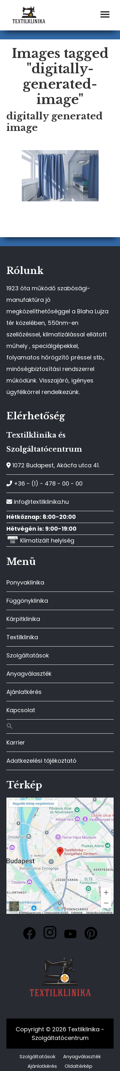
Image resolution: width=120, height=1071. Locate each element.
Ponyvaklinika (25, 582)
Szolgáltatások (27, 655)
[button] (60, 726)
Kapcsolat (20, 710)
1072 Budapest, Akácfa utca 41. (53, 465)
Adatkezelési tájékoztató (41, 761)
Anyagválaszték (29, 674)
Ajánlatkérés (24, 692)
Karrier (15, 742)
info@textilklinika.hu (37, 502)
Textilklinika (22, 637)
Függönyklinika (27, 601)
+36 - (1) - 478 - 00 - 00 (44, 483)
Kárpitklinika (23, 619)
